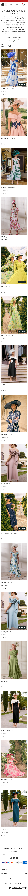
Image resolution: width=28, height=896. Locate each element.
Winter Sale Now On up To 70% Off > (14, 0)
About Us (14, 869)
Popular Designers (14, 878)
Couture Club (4, 91)
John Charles (4, 239)
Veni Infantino (4, 141)
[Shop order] (21, 45)
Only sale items (3, 45)
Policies (14, 873)
